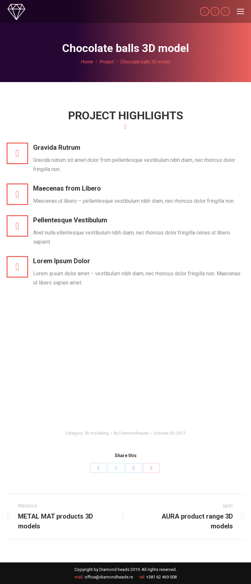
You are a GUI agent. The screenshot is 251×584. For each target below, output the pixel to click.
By (131, 433)
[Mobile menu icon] (240, 11)
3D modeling (97, 433)
